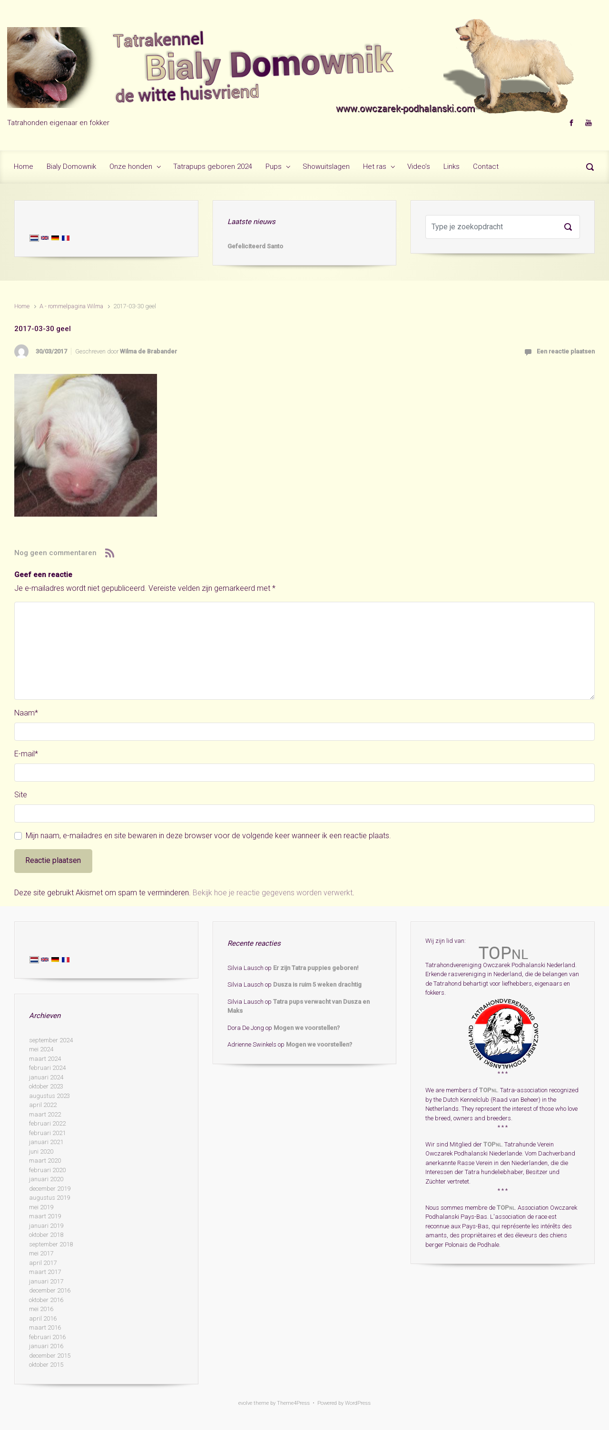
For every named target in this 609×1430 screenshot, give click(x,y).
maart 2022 (45, 1114)
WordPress (358, 1403)
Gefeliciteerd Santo (255, 246)
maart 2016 (45, 1327)
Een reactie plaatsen (566, 351)
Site (20, 794)
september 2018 (51, 1244)
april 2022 (43, 1104)
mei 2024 (41, 1049)
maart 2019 (45, 1216)
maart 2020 (45, 1160)
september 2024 (51, 1040)
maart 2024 (45, 1058)
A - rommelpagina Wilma (71, 306)
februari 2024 (47, 1067)
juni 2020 (41, 1151)
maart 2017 (45, 1271)
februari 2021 (47, 1132)
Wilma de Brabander (148, 351)
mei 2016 (41, 1308)
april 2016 (43, 1318)
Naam (26, 712)
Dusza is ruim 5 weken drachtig (317, 984)
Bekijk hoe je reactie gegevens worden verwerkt (273, 892)
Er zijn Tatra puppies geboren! (316, 967)
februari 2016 (47, 1337)
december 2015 (49, 1355)
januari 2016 (46, 1346)
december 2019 (49, 1188)
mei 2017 (41, 1253)
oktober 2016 (46, 1299)
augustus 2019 (49, 1197)
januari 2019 (46, 1225)
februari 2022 (47, 1123)
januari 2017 (46, 1281)
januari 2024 (46, 1077)
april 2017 (43, 1262)
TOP (488, 1090)
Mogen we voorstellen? (307, 1027)
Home (21, 306)
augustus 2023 (49, 1095)
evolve (245, 1403)
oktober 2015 (46, 1364)
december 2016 (49, 1290)
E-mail (26, 753)
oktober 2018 (46, 1234)
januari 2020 (46, 1179)
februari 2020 (47, 1170)
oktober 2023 (46, 1086)
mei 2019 (41, 1207)
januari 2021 (46, 1142)
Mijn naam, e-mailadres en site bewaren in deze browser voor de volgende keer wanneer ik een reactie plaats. (208, 835)
